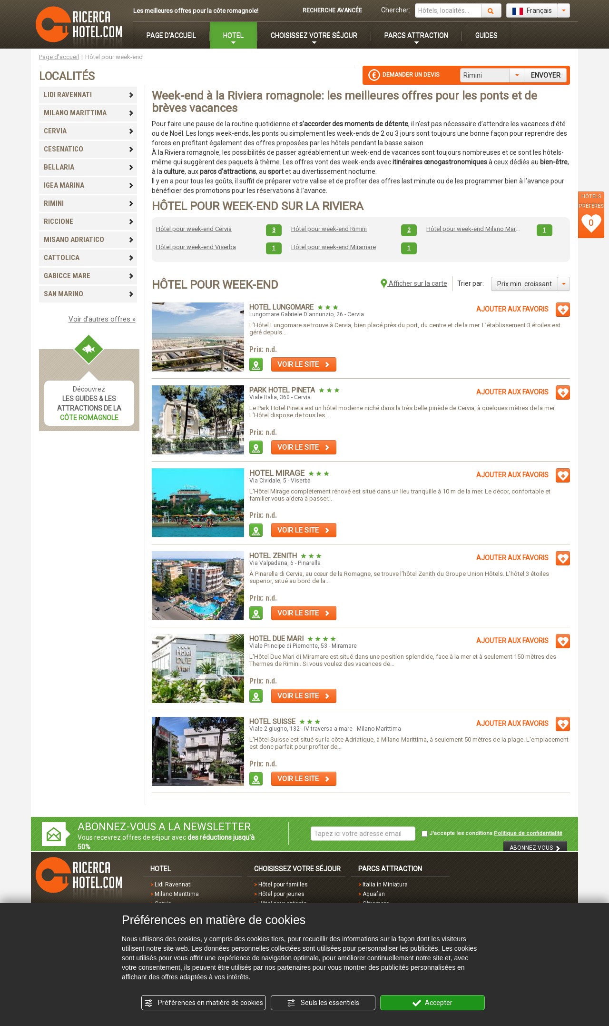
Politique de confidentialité (528, 833)
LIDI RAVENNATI (89, 95)
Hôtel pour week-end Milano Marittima (473, 228)
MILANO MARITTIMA (89, 113)
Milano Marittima (177, 894)
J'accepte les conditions (492, 833)
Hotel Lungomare (282, 307)
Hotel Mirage (277, 473)
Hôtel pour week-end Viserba (196, 247)
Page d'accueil (59, 56)
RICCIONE (89, 221)
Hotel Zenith (274, 556)
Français (532, 11)
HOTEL (233, 35)
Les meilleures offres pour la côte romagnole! (195, 10)
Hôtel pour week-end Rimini (329, 228)
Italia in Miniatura (385, 884)
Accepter (432, 1003)
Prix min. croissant (524, 284)
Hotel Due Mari (277, 638)
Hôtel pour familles (283, 884)
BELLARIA (89, 167)
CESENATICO (89, 149)
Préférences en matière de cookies (203, 1003)
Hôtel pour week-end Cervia (194, 228)
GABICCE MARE (89, 276)
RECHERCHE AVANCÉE (332, 10)
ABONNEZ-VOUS (535, 848)
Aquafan (374, 894)
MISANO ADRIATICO (89, 239)
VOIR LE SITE (303, 364)
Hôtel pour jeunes (281, 894)
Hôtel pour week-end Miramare (333, 247)
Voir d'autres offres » (102, 319)
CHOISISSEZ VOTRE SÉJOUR (314, 35)
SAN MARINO (89, 294)
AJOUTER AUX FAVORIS (512, 309)
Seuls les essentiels (323, 1003)
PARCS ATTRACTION (416, 35)
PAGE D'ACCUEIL (171, 35)
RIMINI (89, 203)
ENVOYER (545, 75)
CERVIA (89, 131)
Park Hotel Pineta (283, 390)
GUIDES (486, 35)
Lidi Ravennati (173, 884)
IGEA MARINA (89, 185)
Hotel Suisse (273, 721)
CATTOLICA (89, 257)
